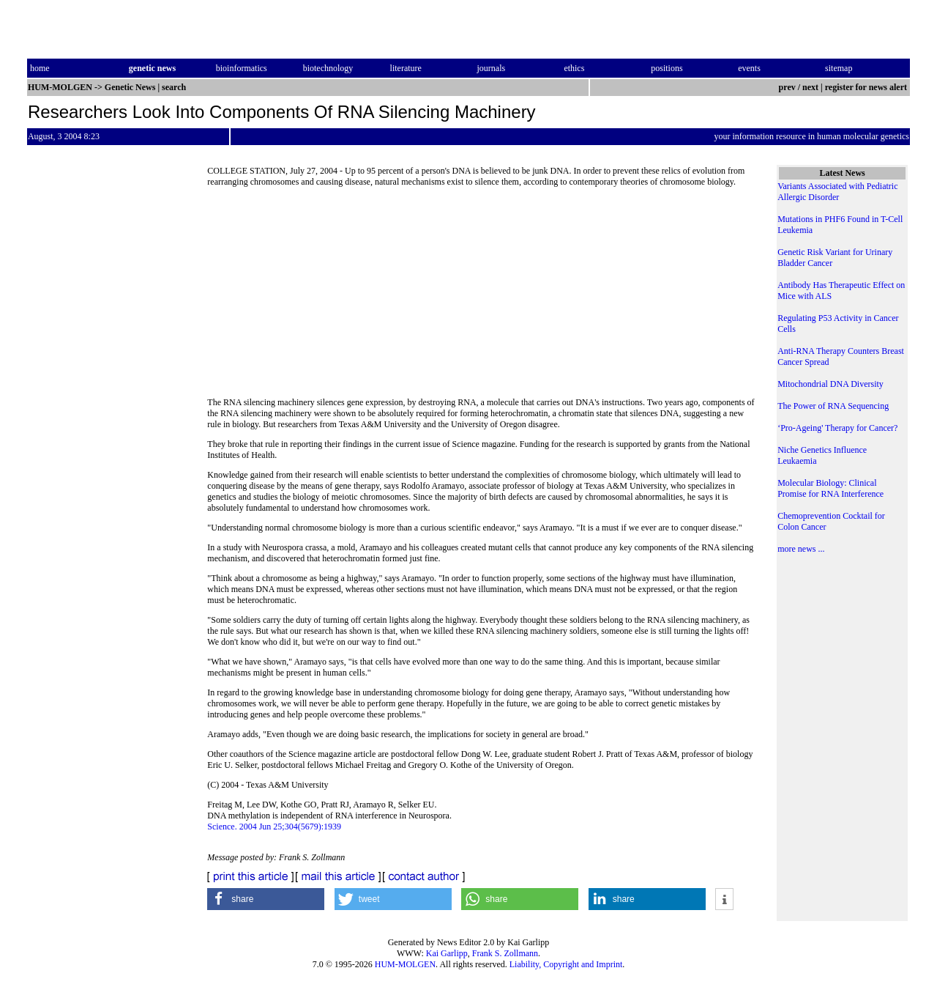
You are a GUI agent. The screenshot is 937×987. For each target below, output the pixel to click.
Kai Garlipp (447, 953)
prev (787, 87)
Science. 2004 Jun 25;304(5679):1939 (274, 826)
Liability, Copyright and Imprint (566, 964)
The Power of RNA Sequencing (833, 406)
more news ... (800, 549)
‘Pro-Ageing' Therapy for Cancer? (837, 428)
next (810, 87)
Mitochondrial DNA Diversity (830, 384)
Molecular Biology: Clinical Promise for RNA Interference (830, 488)
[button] (265, 899)
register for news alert (867, 87)
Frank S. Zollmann (505, 953)
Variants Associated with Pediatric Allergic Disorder (837, 191)
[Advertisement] (481, 296)
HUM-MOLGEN (405, 964)
